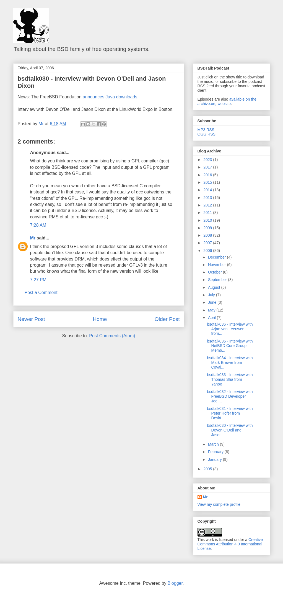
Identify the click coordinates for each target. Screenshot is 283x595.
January (215, 459)
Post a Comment (41, 292)
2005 (208, 469)
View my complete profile (219, 504)
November (217, 264)
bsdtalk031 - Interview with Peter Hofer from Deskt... (230, 413)
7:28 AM (38, 225)
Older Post (167, 319)
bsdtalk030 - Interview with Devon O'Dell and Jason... (230, 430)
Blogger (175, 583)
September (218, 279)
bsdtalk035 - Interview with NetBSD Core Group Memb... (230, 346)
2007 (208, 243)
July (212, 295)
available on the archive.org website (227, 101)
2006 (208, 250)
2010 (208, 220)
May (212, 310)
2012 (208, 205)
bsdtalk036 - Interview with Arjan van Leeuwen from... (230, 329)
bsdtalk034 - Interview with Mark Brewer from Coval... (230, 362)
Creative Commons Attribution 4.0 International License (230, 544)
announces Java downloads (110, 97)
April (212, 317)
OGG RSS (207, 134)
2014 (208, 190)
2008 (208, 235)
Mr (33, 238)
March (214, 444)
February (216, 452)
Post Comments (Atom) (112, 335)
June (212, 302)
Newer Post (31, 319)
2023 (208, 159)
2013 (208, 197)
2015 (208, 182)
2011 (208, 212)
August (214, 287)
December (217, 257)
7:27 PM (38, 279)
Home (100, 319)
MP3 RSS (206, 129)
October (215, 272)
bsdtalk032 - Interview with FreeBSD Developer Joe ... (230, 396)
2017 (208, 167)
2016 (208, 175)
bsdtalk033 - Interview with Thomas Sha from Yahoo (230, 379)
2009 (208, 228)
